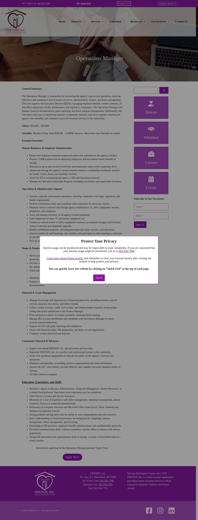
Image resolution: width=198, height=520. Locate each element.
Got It (99, 277)
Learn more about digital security (65, 258)
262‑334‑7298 (126, 251)
